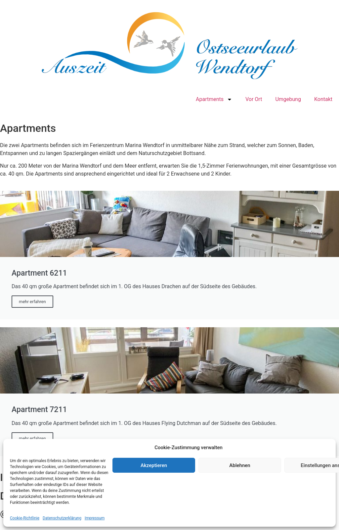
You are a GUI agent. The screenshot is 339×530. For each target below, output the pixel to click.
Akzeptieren (154, 465)
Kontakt (323, 99)
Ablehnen (239, 465)
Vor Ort (253, 99)
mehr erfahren (32, 301)
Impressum (95, 518)
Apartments (214, 99)
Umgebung (288, 99)
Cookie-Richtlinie (24, 518)
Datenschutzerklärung (62, 518)
